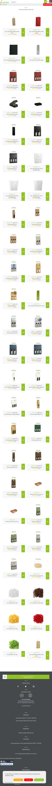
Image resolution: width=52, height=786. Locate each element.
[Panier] (45, 1)
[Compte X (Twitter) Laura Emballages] (25, 687)
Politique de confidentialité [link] (9, 782)
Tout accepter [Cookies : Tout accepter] (39, 779)
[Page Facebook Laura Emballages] (18, 687)
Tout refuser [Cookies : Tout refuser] (28, 779)
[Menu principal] (50, 1)
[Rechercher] (47, 4)
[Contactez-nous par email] (22, 696)
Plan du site (17, 784)
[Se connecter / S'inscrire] (48, 1)
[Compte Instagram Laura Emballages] (33, 687)
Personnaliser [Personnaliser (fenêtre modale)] (18, 779)
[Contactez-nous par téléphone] (30, 696)
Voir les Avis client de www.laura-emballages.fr (11, 758)
